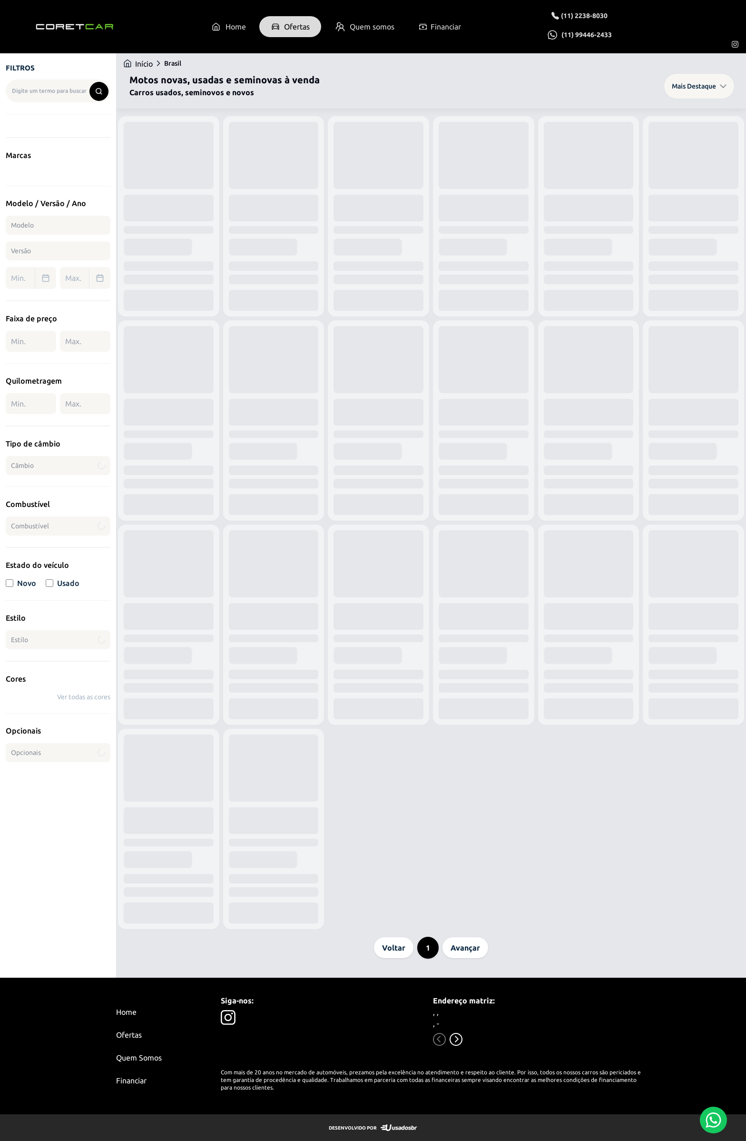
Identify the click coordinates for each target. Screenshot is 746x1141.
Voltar (393, 947)
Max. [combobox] (87, 278)
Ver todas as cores (83, 697)
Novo (21, 583)
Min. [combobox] (33, 278)
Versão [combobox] (21, 251)
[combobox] (58, 90)
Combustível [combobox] (59, 526)
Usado (62, 583)
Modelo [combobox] (22, 225)
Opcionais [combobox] (59, 752)
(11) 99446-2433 (586, 35)
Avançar (465, 947)
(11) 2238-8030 (584, 16)
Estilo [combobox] (59, 640)
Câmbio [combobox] (59, 465)
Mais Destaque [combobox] (699, 86)
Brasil (172, 63)
